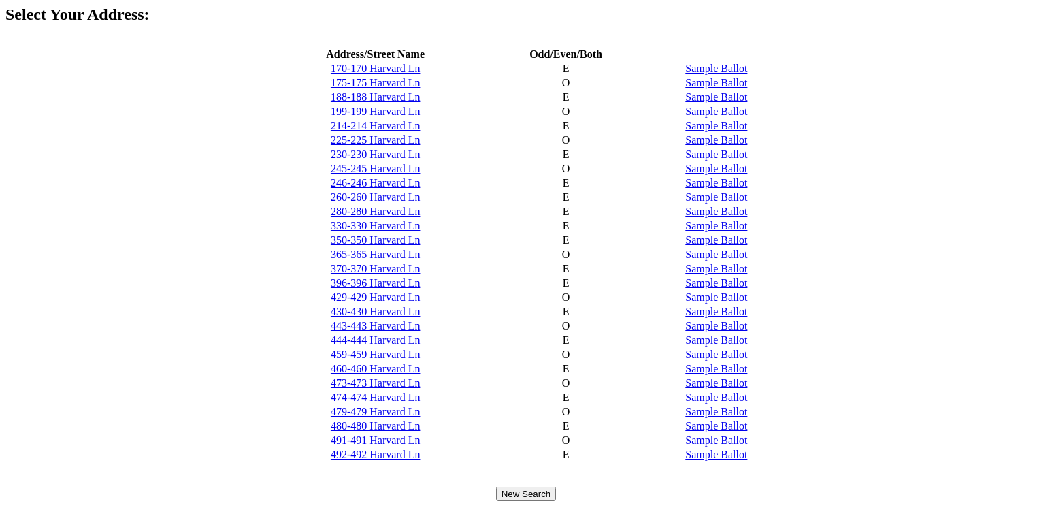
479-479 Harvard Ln (376, 411)
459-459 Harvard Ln (376, 354)
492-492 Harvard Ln (376, 454)
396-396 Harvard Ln (376, 283)
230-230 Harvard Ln (376, 154)
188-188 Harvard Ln (376, 97)
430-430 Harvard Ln (376, 311)
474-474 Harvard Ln (376, 397)
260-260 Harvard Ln (376, 197)
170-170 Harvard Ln (376, 68)
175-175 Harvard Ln (376, 83)
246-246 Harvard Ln (376, 183)
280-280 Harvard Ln (376, 211)
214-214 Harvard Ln (376, 125)
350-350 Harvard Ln (376, 240)
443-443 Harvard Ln (376, 326)
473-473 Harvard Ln (376, 383)
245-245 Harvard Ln (376, 168)
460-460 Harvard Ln (376, 368)
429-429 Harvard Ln (376, 297)
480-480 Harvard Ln (376, 426)
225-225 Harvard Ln (376, 140)
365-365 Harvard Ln (376, 254)
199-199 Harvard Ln (376, 111)
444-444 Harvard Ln (376, 340)
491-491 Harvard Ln (376, 440)
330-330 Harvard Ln (376, 225)
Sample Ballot (716, 68)
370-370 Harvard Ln (376, 268)
